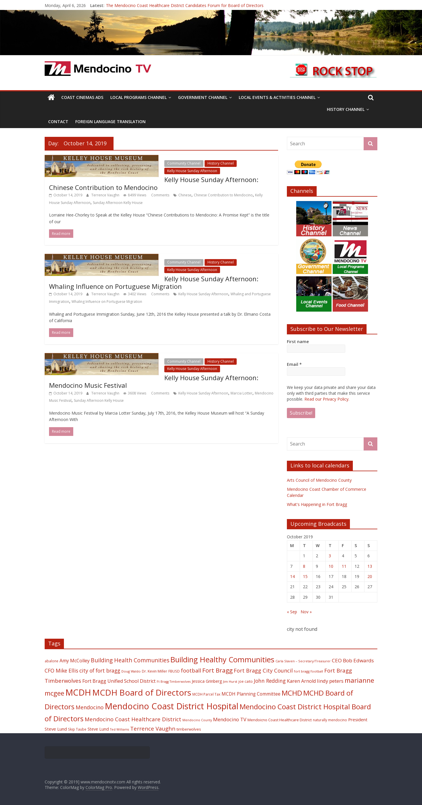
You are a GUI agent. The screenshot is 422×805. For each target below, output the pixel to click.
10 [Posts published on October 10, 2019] (331, 566)
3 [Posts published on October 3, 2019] (330, 555)
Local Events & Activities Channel (277, 97)
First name (298, 341)
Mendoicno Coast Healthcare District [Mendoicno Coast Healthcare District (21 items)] (279, 719)
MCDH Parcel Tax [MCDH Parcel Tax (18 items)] (206, 694)
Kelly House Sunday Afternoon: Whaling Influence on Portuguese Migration (153, 282)
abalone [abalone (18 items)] (51, 661)
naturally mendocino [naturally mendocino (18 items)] (330, 719)
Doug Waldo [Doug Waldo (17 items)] (131, 671)
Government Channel (202, 97)
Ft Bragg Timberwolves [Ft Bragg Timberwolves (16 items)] (174, 682)
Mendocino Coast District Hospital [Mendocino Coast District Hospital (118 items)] (171, 706)
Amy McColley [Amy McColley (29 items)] (75, 660)
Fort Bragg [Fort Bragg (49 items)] (217, 670)
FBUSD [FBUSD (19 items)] (174, 671)
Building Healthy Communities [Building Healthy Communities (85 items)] (222, 659)
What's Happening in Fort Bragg (317, 504)
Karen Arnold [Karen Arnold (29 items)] (301, 681)
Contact (58, 121)
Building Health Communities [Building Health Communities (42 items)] (130, 660)
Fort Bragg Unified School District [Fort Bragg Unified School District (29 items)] (119, 681)
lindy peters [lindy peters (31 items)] (330, 680)
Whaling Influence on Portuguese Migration (107, 301)
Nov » (306, 611)
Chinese (184, 195)
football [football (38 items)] (191, 670)
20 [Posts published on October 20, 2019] (369, 576)
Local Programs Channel (138, 97)
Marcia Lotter (241, 393)
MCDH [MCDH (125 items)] (78, 692)
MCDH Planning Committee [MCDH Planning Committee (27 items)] (251, 694)
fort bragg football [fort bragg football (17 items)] (308, 671)
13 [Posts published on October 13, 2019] (369, 566)
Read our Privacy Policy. (326, 399)
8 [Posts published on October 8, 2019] (304, 566)
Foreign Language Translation (110, 121)
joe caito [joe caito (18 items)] (245, 681)
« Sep (292, 611)
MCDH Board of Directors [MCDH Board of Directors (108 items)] (141, 692)
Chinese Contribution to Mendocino (223, 195)
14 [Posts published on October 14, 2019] (292, 576)
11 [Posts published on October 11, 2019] (344, 566)
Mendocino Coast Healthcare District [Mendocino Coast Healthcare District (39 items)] (133, 719)
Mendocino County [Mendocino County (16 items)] (197, 720)
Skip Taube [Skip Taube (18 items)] (77, 729)
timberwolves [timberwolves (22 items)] (189, 729)
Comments (159, 195)
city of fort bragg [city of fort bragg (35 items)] (99, 670)
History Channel (346, 109)
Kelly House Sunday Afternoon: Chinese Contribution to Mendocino (153, 183)
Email (294, 364)
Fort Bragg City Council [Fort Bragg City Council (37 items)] (263, 670)
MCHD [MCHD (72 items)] (292, 693)
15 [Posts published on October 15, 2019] (305, 576)
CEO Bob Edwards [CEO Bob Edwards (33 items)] (353, 660)
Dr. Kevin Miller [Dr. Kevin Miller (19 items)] (154, 671)
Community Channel (183, 163)
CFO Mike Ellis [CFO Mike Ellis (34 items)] (61, 670)
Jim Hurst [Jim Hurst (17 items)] (230, 681)
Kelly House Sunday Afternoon (192, 170)
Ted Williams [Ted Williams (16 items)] (119, 729)
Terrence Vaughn (105, 195)
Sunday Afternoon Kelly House (118, 202)
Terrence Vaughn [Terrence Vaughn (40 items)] (152, 728)
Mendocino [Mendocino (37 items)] (90, 707)
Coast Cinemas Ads (82, 97)
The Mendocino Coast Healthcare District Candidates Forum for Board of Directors (185, 5)
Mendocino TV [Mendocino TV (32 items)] (229, 719)
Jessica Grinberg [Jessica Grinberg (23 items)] (207, 681)
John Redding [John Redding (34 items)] (270, 680)
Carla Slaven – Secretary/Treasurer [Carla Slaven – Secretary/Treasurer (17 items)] (303, 661)
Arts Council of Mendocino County (319, 480)
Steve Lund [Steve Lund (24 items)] (98, 729)
